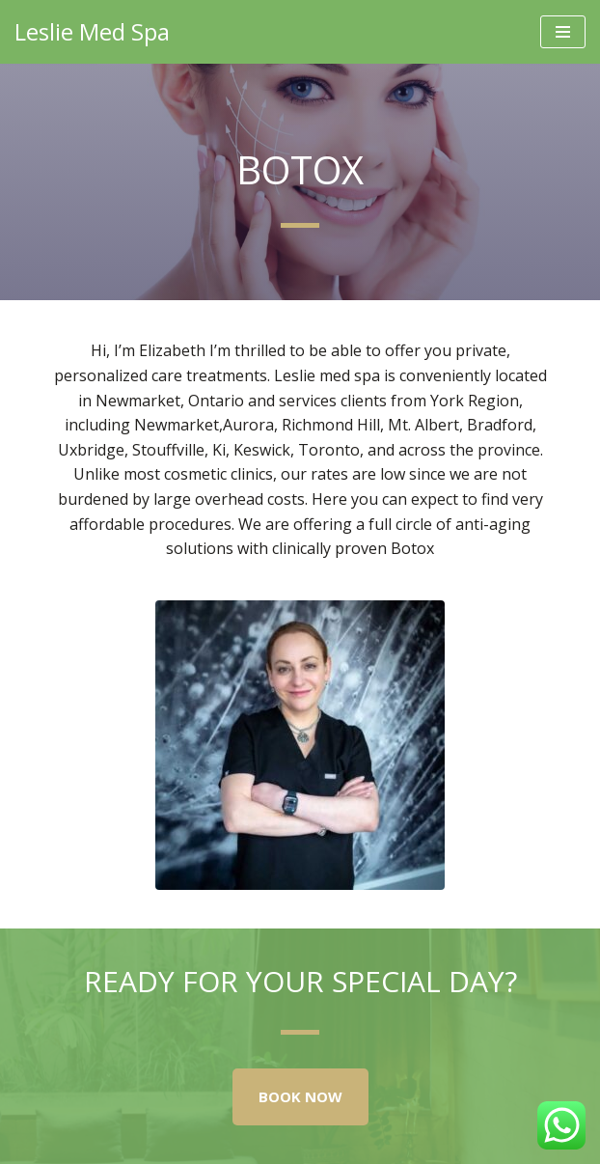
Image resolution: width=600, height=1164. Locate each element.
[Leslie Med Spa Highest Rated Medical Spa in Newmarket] (92, 32)
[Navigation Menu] (563, 31)
